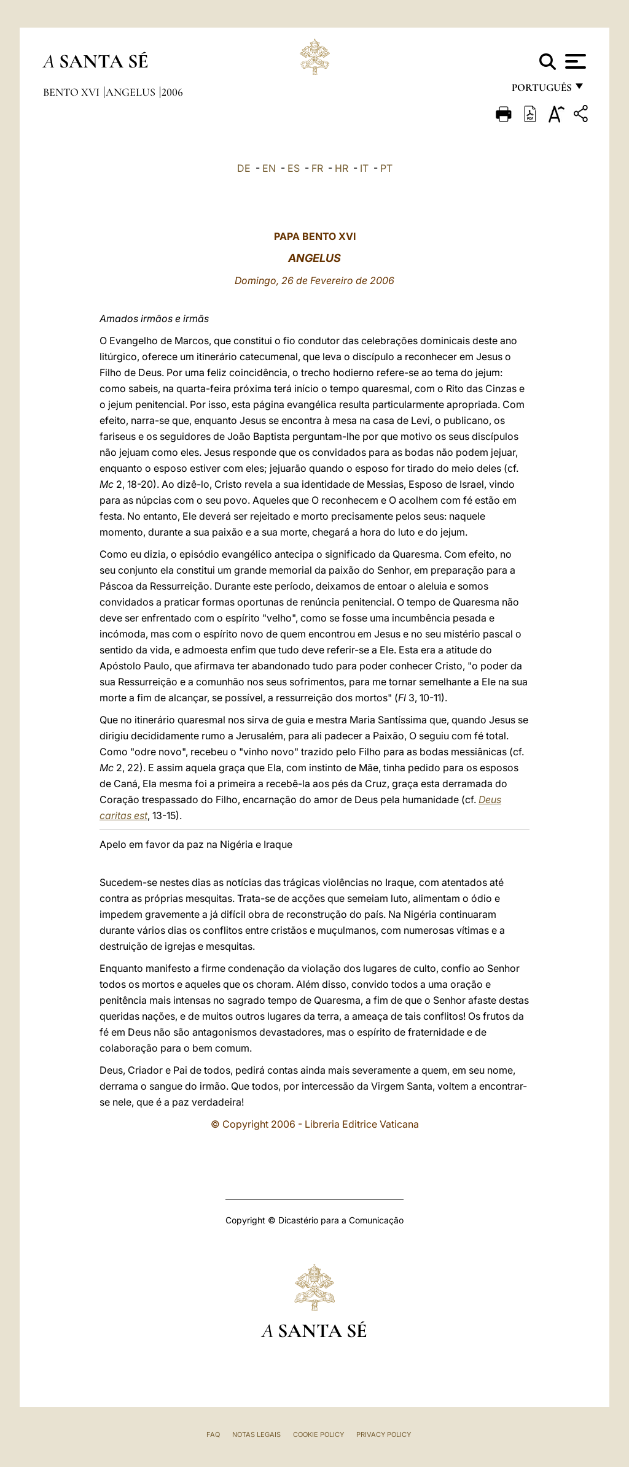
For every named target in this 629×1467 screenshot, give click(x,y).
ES (293, 168)
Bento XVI (72, 92)
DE (244, 168)
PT (386, 168)
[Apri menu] (574, 61)
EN (269, 168)
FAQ (213, 1434)
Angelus (132, 92)
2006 (172, 92)
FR (317, 168)
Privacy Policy (383, 1434)
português (541, 90)
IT (364, 168)
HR (341, 168)
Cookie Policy (318, 1434)
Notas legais (256, 1434)
